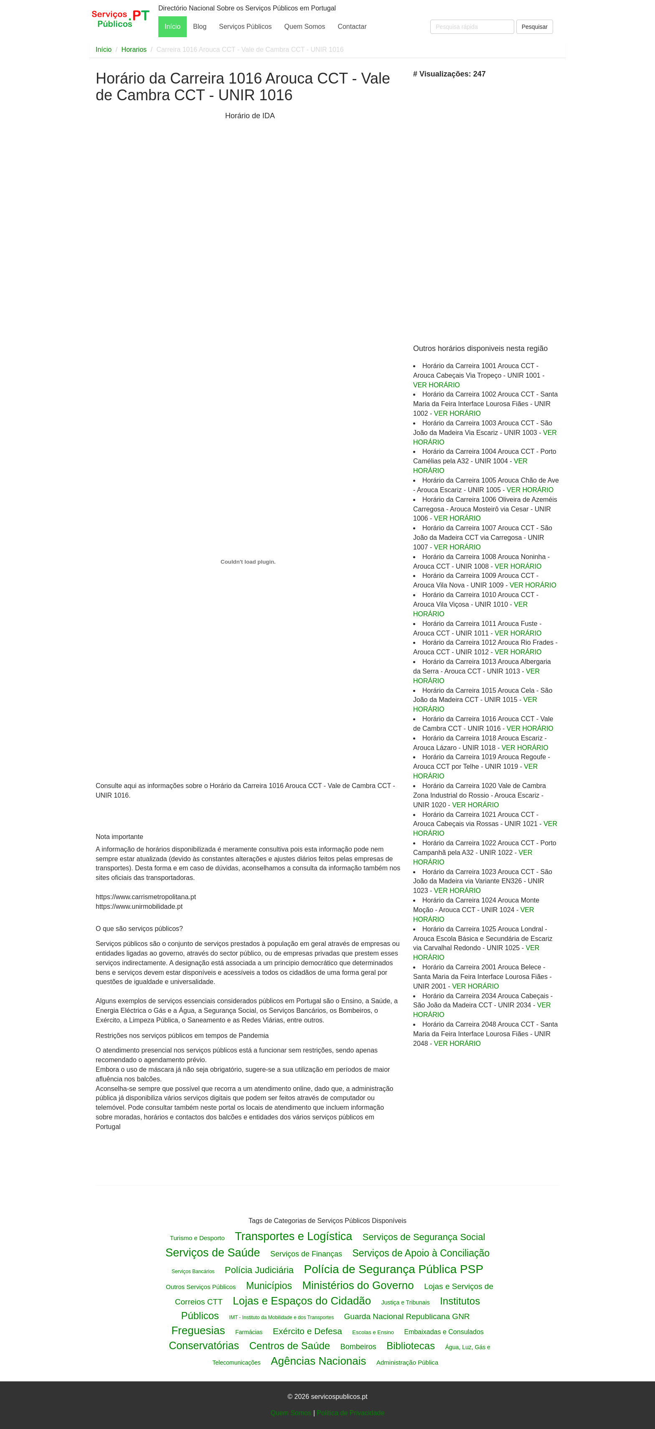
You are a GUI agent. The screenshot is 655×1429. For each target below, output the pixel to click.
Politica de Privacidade (350, 1412)
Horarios (134, 49)
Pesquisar (535, 26)
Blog (199, 26)
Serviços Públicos (245, 26)
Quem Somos (304, 26)
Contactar (352, 26)
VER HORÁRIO (436, 385)
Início (172, 26)
